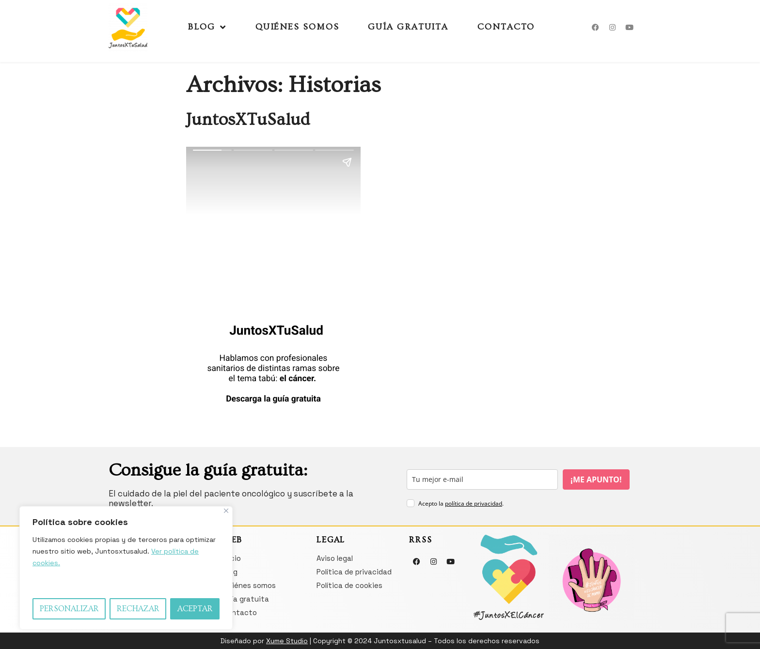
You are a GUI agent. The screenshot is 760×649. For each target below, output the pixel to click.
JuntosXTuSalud (248, 119)
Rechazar (138, 608)
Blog (207, 27)
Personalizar (69, 608)
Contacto (506, 27)
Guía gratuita (408, 27)
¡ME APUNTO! (596, 479)
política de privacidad (473, 503)
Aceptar (195, 608)
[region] (126, 568)
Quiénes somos (297, 27)
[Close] (226, 511)
